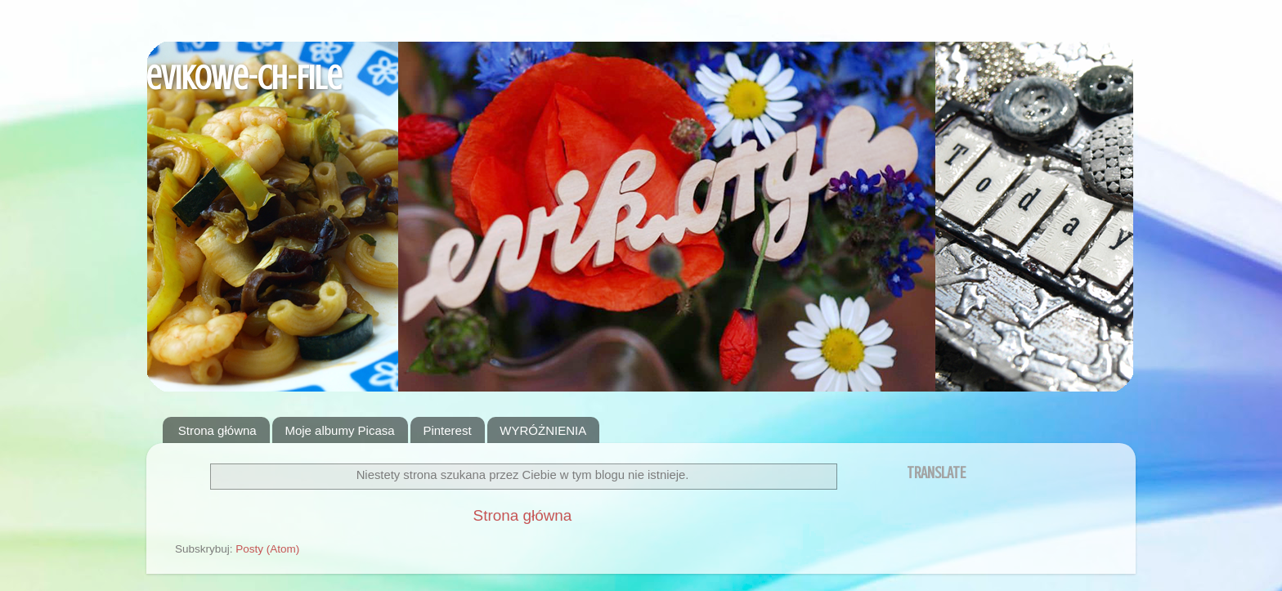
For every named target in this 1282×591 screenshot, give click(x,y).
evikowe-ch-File (244, 78)
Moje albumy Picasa (339, 430)
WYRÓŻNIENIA (543, 430)
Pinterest (447, 430)
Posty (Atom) (267, 549)
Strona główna (217, 430)
